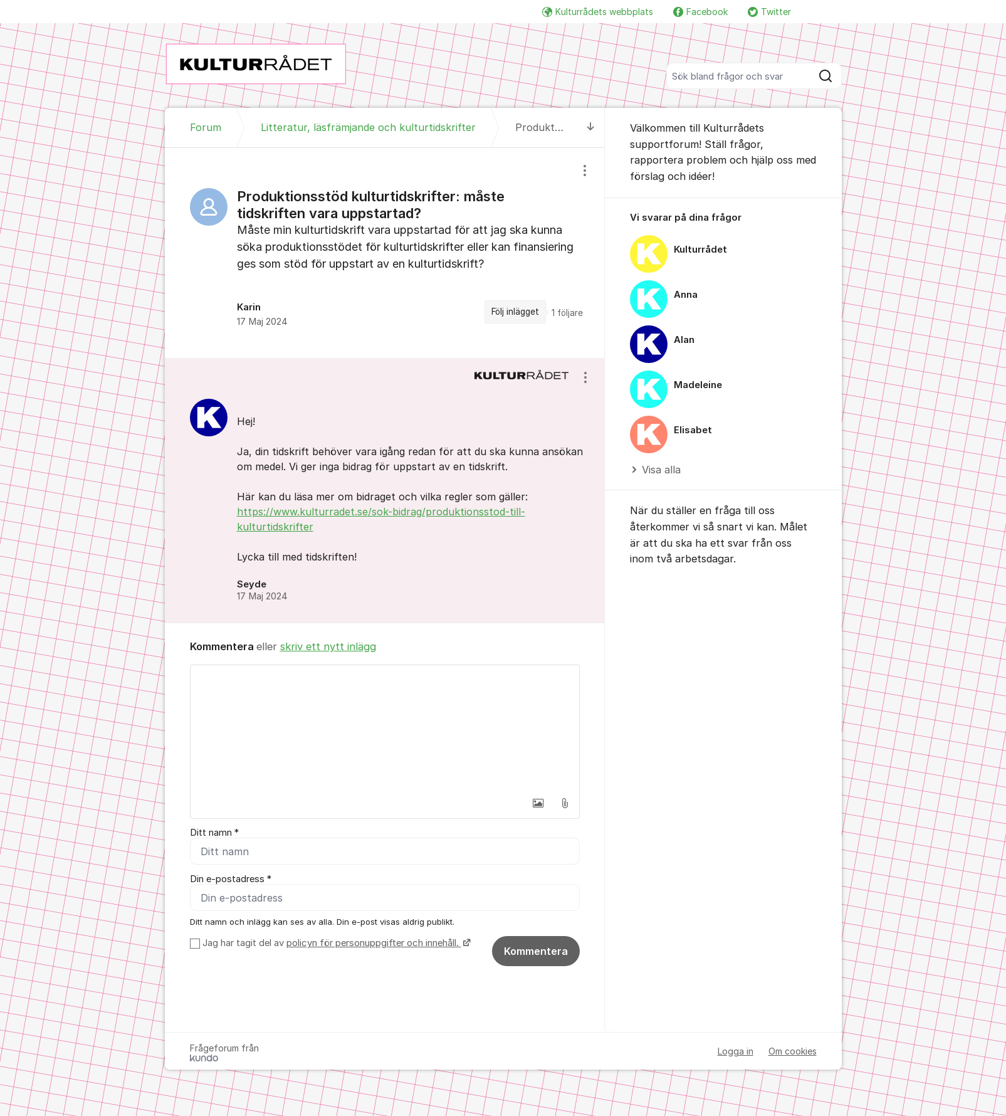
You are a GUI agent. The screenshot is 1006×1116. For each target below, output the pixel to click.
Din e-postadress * (230, 880)
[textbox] (385, 728)
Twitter (769, 11)
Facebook (700, 11)
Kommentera (536, 953)
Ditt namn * (214, 832)
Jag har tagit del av (335, 945)
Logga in (735, 1053)
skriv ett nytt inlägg (328, 646)
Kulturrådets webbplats (597, 11)
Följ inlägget (515, 312)
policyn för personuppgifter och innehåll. (373, 945)
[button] (538, 803)
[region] (385, 252)
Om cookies (792, 1053)
